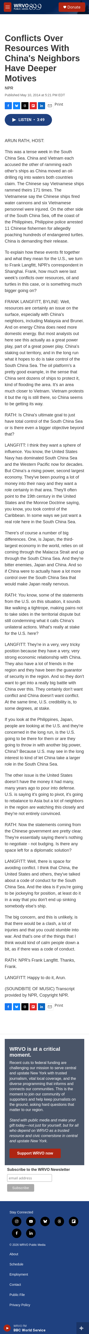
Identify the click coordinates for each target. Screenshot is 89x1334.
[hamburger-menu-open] (7, 7)
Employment (18, 1274)
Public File (17, 1295)
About (13, 1254)
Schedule (16, 1264)
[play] (7, 1328)
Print (59, 104)
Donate (73, 7)
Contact (15, 1284)
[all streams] (82, 1328)
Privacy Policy (19, 1305)
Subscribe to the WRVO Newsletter (38, 1170)
